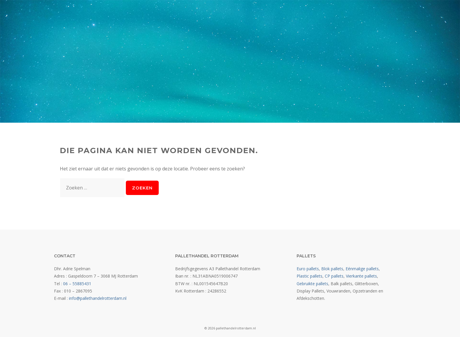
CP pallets (334, 276)
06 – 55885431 (77, 283)
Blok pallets (332, 268)
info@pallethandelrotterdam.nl (97, 298)
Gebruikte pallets (312, 283)
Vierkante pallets (361, 276)
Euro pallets (308, 268)
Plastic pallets (309, 276)
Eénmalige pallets (362, 268)
